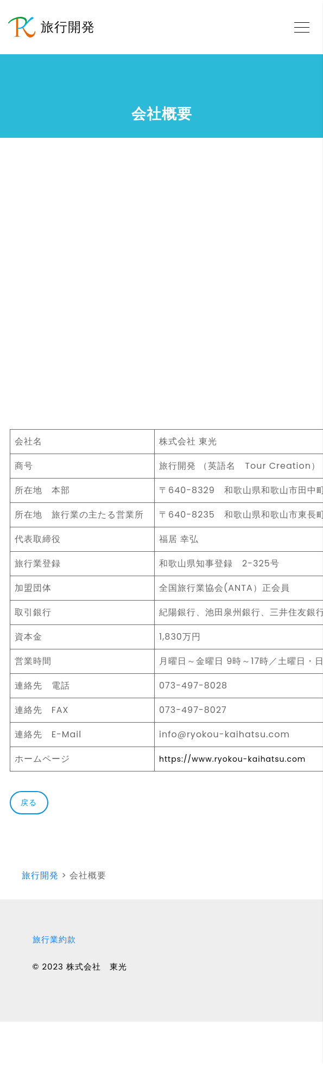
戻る (29, 802)
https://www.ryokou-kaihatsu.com (232, 759)
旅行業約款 (54, 939)
